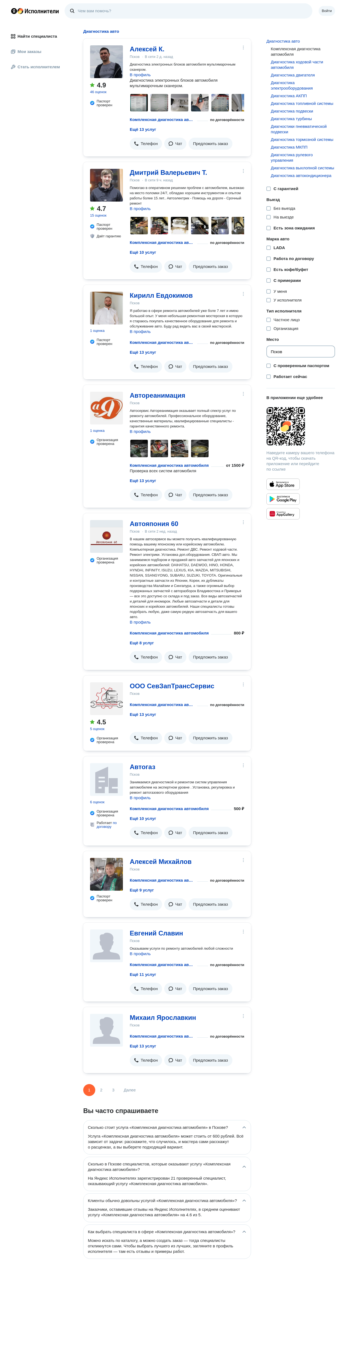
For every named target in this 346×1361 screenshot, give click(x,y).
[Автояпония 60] (106, 536)
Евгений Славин (156, 933)
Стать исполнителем (35, 66)
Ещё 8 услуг (142, 642)
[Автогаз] (106, 779)
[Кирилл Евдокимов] (106, 308)
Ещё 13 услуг (143, 129)
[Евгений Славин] (106, 945)
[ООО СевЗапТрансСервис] (106, 698)
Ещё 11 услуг (143, 974)
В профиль (140, 74)
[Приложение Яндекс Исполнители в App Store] (283, 484)
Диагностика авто (283, 41)
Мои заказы (26, 51)
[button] (146, 144)
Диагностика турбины (291, 118)
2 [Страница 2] (101, 1090)
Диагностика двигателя (293, 75)
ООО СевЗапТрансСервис (172, 686)
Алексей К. (147, 49)
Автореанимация (157, 395)
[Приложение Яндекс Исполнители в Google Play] (283, 499)
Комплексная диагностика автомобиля (162, 119)
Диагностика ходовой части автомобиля (297, 65)
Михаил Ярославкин (163, 1017)
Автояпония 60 (154, 523)
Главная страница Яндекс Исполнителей (35, 11)
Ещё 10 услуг (143, 252)
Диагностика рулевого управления (292, 157)
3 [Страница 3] (113, 1090)
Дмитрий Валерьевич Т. (168, 172)
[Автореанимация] (106, 408)
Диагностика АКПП (289, 95)
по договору (107, 825)
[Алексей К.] (106, 61)
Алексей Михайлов (161, 861)
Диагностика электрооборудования (292, 85)
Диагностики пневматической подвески (299, 129)
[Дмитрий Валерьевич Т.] (106, 185)
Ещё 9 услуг (142, 890)
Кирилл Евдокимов (161, 295)
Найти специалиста (34, 36)
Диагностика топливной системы (302, 103)
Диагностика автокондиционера (301, 175)
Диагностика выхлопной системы (302, 168)
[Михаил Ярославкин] (106, 1030)
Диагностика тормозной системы (302, 139)
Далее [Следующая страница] (130, 1090)
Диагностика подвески (292, 111)
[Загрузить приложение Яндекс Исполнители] (300, 426)
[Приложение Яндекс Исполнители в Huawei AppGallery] (283, 513)
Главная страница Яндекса (14, 11)
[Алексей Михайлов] (106, 874)
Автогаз (142, 766)
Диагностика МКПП (289, 147)
